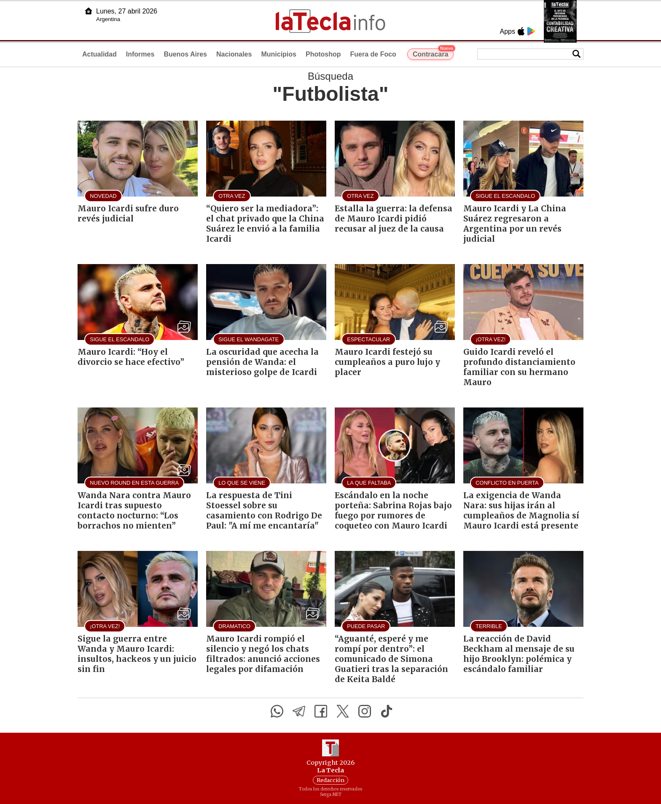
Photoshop (323, 54)
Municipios (278, 54)
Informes (140, 54)
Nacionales (234, 54)
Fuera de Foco (373, 54)
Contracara (433, 53)
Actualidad (99, 54)
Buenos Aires (185, 54)
